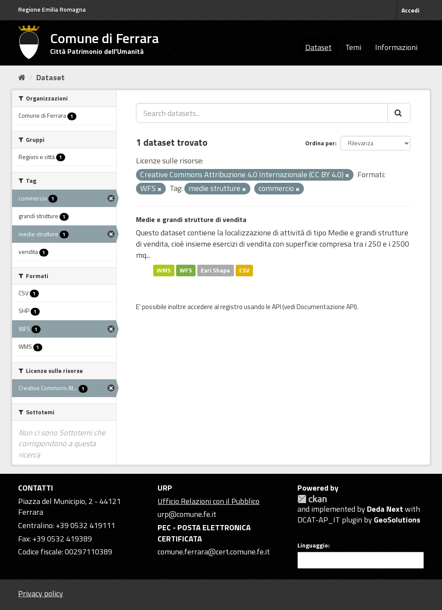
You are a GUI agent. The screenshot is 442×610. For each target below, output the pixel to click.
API (276, 307)
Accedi (410, 10)
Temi (353, 47)
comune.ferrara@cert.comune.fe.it (214, 551)
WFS (186, 270)
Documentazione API (326, 307)
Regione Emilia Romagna (52, 9)
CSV (244, 270)
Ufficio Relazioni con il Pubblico (208, 501)
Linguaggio (312, 545)
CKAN (312, 499)
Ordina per (320, 142)
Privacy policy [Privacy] (40, 593)
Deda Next (385, 509)
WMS (164, 270)
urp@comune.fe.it (187, 514)
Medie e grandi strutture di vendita (191, 219)
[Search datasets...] (262, 113)
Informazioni (396, 47)
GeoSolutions (397, 520)
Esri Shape (215, 270)
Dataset (318, 47)
